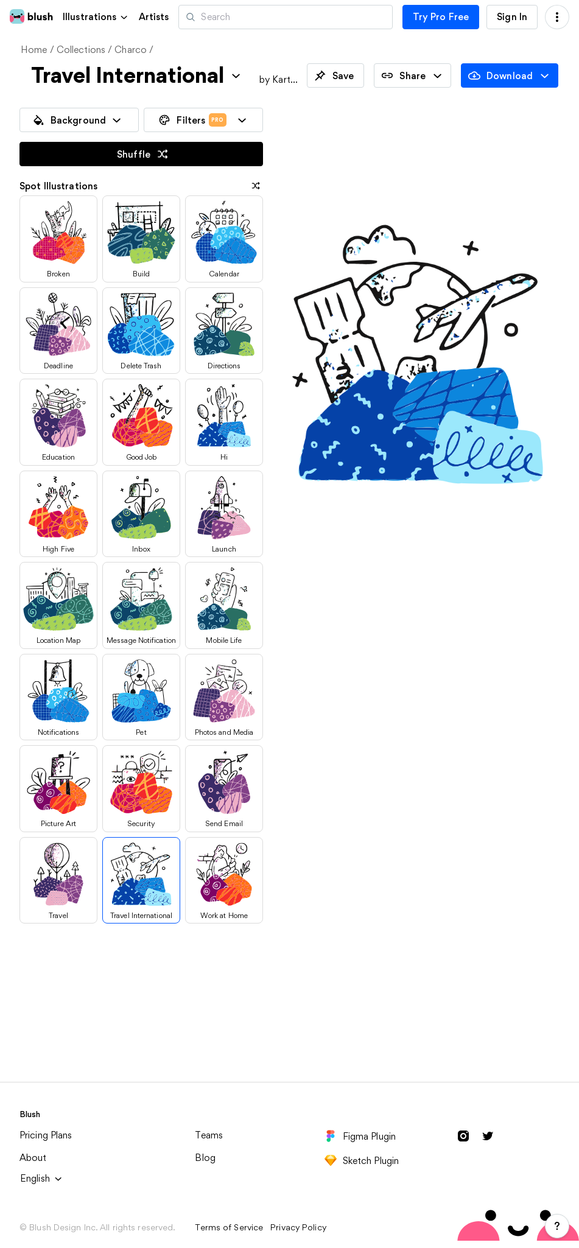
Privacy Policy (298, 1227)
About (33, 1157)
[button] (96, 16)
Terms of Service (229, 1227)
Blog (205, 1157)
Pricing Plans (45, 1135)
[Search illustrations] (285, 17)
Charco (130, 49)
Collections (81, 49)
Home (34, 49)
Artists (154, 17)
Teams (209, 1135)
